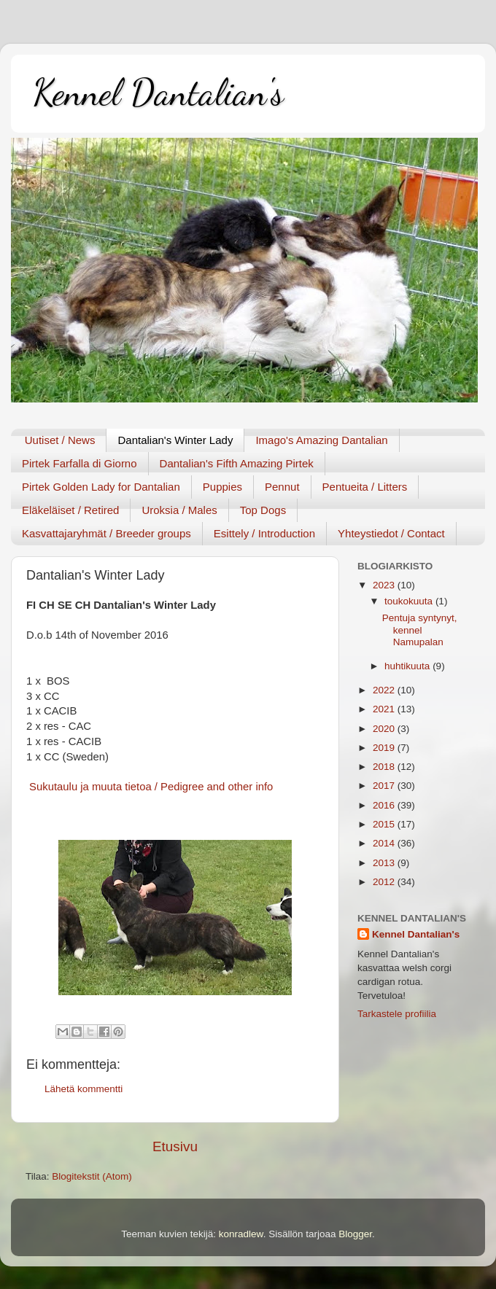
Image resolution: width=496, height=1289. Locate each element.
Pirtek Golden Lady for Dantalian (101, 486)
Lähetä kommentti (83, 1088)
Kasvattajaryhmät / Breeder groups (106, 533)
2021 (385, 709)
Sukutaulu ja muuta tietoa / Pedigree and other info (149, 787)
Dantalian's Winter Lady (175, 440)
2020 (385, 728)
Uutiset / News (60, 440)
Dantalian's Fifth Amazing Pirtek (237, 463)
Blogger (355, 1233)
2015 (385, 824)
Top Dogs (263, 510)
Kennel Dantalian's (158, 92)
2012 (385, 881)
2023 (385, 585)
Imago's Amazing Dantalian (321, 440)
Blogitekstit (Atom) (92, 1176)
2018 (385, 766)
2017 (385, 785)
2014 (385, 843)
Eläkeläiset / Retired (70, 510)
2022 (385, 690)
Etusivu (175, 1146)
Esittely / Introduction (264, 533)
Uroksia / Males (179, 510)
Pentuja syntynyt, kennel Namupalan (419, 629)
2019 (385, 747)
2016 (385, 805)
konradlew (241, 1233)
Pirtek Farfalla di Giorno (79, 463)
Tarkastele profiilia (396, 1013)
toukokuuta (409, 601)
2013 (385, 862)
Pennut (282, 486)
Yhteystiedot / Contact (391, 533)
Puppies (222, 486)
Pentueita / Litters (365, 486)
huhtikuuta (408, 666)
